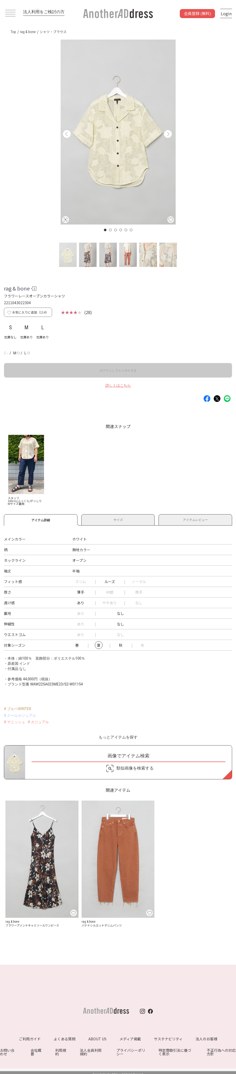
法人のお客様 (206, 1039)
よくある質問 (64, 1039)
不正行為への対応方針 (221, 1052)
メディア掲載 (130, 1039)
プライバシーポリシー (130, 1052)
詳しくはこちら (118, 385)
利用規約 (60, 1052)
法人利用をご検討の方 (44, 12)
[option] (118, 132)
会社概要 (36, 1052)
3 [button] (115, 230)
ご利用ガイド (30, 1039)
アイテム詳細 (40, 519)
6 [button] (131, 230)
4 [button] (121, 230)
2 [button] (110, 230)
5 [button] (126, 230)
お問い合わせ (7, 1052)
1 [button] (105, 230)
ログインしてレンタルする (118, 370)
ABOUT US (97, 1039)
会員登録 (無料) (197, 13)
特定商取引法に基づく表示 (175, 1052)
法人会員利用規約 (91, 1052)
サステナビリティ (168, 1039)
